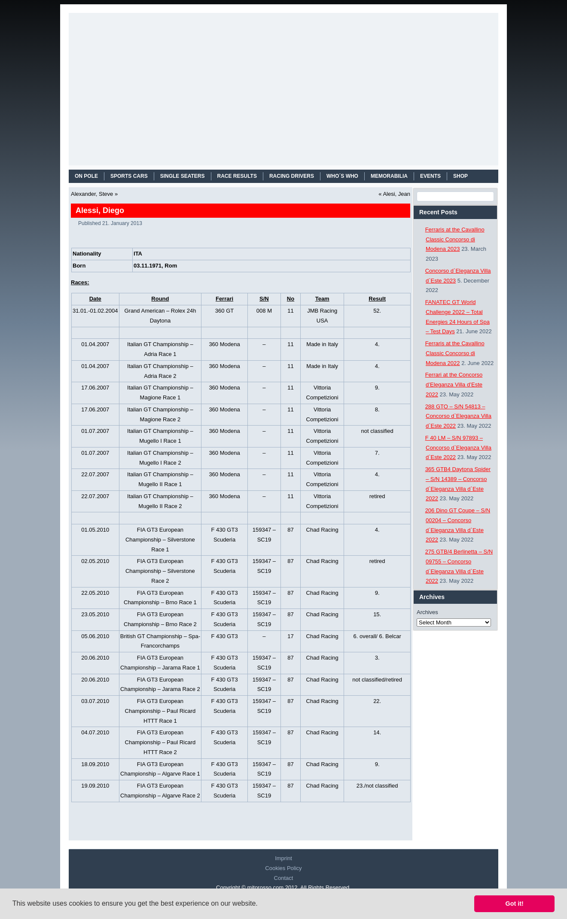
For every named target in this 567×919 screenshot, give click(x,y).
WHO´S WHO (342, 176)
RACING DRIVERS (291, 176)
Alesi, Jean (396, 194)
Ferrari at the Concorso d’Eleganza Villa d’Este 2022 (454, 384)
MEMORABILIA (389, 176)
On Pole (86, 176)
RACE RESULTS (237, 176)
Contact (283, 878)
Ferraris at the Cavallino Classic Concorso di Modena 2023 (455, 239)
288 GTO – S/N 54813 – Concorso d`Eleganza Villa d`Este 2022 (458, 416)
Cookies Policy (283, 868)
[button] (260, 904)
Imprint (283, 858)
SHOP (460, 176)
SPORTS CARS (129, 176)
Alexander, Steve (92, 194)
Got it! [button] (515, 903)
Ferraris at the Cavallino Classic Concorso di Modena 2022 (455, 353)
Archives (427, 612)
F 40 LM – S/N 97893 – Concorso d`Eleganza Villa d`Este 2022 (458, 448)
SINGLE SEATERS (182, 176)
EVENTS (430, 176)
